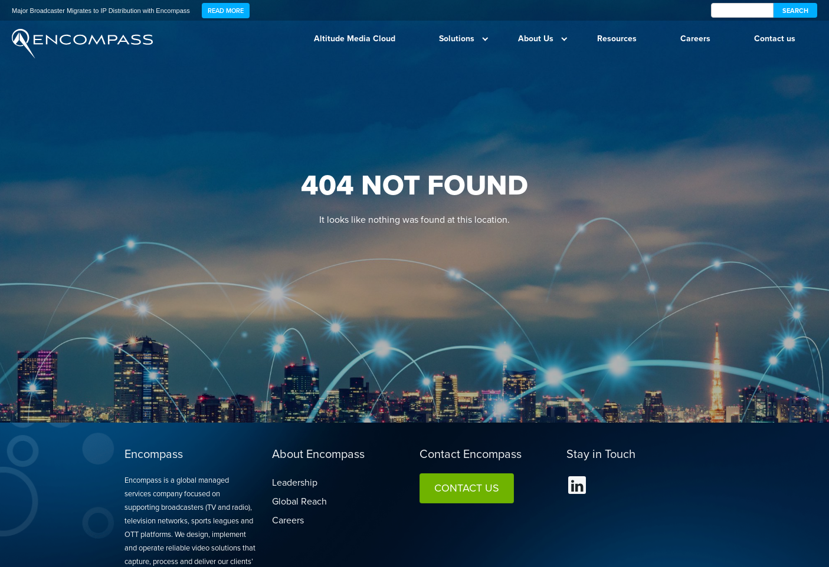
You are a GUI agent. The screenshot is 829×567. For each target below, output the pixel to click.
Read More (226, 10)
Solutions (456, 38)
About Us (535, 38)
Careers (695, 38)
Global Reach (299, 501)
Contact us (774, 38)
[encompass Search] (742, 10)
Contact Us (466, 488)
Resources (617, 38)
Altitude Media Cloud (354, 38)
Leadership (294, 482)
